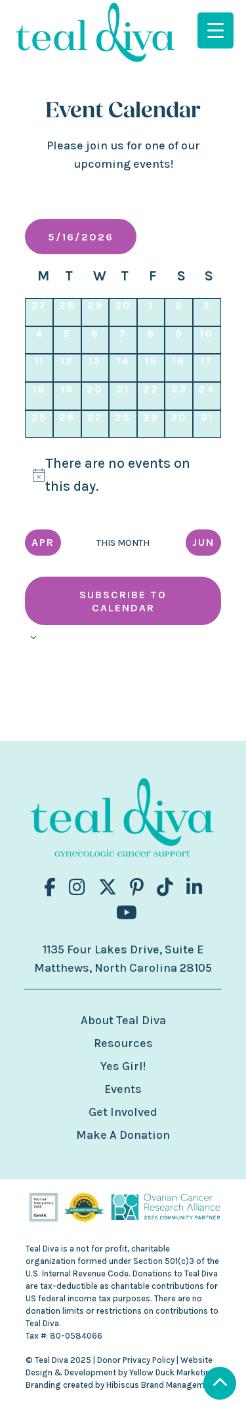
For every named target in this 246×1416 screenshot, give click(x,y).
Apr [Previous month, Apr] (42, 542)
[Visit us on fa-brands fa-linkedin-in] (194, 887)
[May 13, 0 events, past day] (95, 368)
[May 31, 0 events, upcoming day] (207, 424)
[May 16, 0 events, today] (179, 368)
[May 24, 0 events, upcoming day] (207, 396)
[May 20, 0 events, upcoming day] (95, 396)
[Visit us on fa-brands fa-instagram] (77, 887)
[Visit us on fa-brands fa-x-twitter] (107, 887)
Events (123, 1089)
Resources (123, 1043)
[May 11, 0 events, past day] (39, 368)
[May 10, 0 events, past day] (207, 340)
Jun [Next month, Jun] (203, 542)
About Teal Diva (123, 1020)
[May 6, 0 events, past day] (95, 340)
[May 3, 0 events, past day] (207, 312)
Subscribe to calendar (123, 601)
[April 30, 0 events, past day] (123, 312)
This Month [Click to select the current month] (123, 542)
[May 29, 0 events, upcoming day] (151, 424)
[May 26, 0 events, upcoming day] (67, 424)
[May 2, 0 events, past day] (179, 312)
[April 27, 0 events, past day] (39, 312)
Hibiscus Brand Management (161, 1385)
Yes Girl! (123, 1066)
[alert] (123, 475)
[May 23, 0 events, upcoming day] (179, 396)
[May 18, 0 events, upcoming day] (39, 396)
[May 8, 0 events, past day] (151, 340)
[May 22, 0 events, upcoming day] (151, 396)
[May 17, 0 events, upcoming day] (207, 368)
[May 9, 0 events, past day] (179, 340)
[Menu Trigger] (215, 30)
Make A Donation (123, 1135)
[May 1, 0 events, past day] (151, 312)
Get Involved (123, 1112)
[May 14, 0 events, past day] (123, 368)
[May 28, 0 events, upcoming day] (123, 424)
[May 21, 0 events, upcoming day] (123, 396)
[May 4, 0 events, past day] (39, 340)
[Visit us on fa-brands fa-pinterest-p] (137, 887)
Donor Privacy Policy (135, 1360)
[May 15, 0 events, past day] (151, 368)
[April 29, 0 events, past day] (95, 312)
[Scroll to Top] (219, 1385)
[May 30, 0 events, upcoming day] (179, 424)
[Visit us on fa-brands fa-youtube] (126, 913)
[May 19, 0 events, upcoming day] (67, 396)
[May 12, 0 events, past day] (67, 368)
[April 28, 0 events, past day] (67, 312)
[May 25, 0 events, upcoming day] (39, 424)
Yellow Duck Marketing (172, 1372)
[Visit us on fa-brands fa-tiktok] (165, 887)
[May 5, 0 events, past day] (67, 340)
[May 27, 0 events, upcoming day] (95, 424)
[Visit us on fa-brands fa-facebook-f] (50, 887)
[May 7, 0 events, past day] (123, 340)
